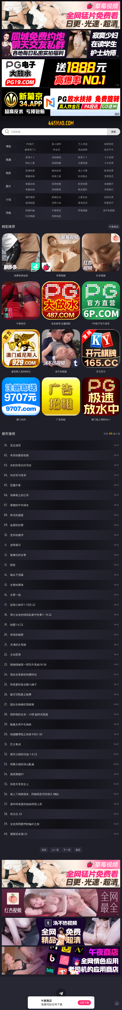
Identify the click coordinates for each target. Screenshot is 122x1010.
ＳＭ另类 (109, 162)
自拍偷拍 (56, 157)
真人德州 (56, 143)
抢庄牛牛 (109, 149)
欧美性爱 (109, 170)
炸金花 (56, 149)
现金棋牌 (82, 149)
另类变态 (109, 176)
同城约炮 (30, 210)
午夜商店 (56, 210)
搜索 (113, 131)
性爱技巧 (109, 202)
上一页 (55, 849)
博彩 (8, 146)
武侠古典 (109, 197)
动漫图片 (109, 183)
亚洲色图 (56, 183)
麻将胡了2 (30, 149)
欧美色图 (82, 183)
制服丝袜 (30, 176)
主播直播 (82, 162)
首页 (44, 849)
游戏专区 (109, 143)
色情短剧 (56, 216)
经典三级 (56, 176)
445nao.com (61, 123)
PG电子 (30, 143)
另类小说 (56, 202)
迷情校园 (30, 202)
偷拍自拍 (56, 170)
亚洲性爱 (30, 170)
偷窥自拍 (30, 183)
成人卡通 (82, 170)
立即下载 (84, 1002)
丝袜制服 (56, 162)
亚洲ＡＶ (30, 157)
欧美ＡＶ (82, 157)
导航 (8, 213)
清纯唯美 (56, 189)
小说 (8, 199)
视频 (8, 159)
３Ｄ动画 (109, 157)
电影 (8, 173)
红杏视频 (30, 216)
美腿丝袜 (30, 189)
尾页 (78, 849)
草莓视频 (82, 210)
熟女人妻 (30, 162)
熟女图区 (82, 189)
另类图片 (109, 189)
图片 (8, 186)
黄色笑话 (82, 202)
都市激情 (30, 197)
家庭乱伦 (56, 197)
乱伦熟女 (82, 176)
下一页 (66, 849)
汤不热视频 (109, 210)
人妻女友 (82, 197)
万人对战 (82, 143)
